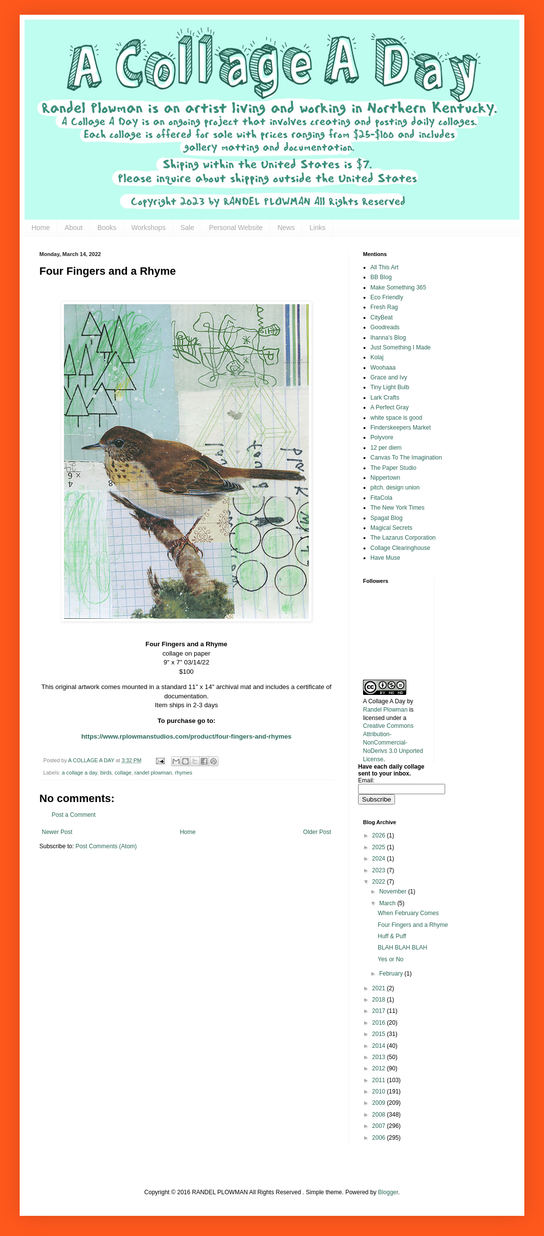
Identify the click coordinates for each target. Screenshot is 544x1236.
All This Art (384, 267)
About (73, 227)
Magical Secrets (391, 527)
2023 (379, 870)
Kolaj (377, 357)
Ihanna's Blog (388, 337)
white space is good (396, 417)
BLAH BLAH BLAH (402, 947)
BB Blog (381, 277)
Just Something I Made (400, 347)
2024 (379, 858)
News (286, 227)
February (391, 973)
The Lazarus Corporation (403, 537)
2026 (379, 835)
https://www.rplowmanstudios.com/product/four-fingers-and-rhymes (186, 736)
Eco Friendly (386, 297)
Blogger (388, 1192)
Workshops (148, 227)
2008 (379, 1114)
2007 (379, 1125)
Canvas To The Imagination (406, 457)
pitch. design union (395, 487)
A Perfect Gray (389, 407)
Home (40, 227)
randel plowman (153, 773)
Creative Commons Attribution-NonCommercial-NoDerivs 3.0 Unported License (393, 742)
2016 (379, 1022)
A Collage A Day (384, 701)
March (388, 903)
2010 (379, 1091)
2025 (379, 847)
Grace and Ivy (388, 377)
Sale (187, 227)
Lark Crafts (384, 397)
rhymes (183, 773)
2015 (379, 1034)
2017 (379, 1010)
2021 (379, 988)
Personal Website (236, 227)
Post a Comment (73, 814)
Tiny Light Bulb (389, 387)
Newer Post (57, 832)
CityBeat (381, 317)
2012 (379, 1068)
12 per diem (385, 447)
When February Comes (408, 913)
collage (123, 773)
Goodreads (384, 327)
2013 (379, 1057)
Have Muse (385, 557)
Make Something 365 (398, 287)
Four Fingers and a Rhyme (413, 924)
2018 (379, 999)
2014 (379, 1045)
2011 (379, 1080)
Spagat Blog (386, 518)
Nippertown (385, 477)
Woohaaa (382, 367)
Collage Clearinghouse (400, 548)
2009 (379, 1102)
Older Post (317, 832)
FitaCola (381, 497)
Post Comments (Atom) (106, 846)
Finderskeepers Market (400, 427)
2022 (379, 881)
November (393, 891)
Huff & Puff (392, 936)
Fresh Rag (384, 307)
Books (107, 227)
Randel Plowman (385, 709)
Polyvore (381, 437)
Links (317, 227)
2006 (379, 1137)
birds (106, 773)
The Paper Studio (393, 467)
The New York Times (397, 507)
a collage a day (79, 773)
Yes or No (390, 959)
